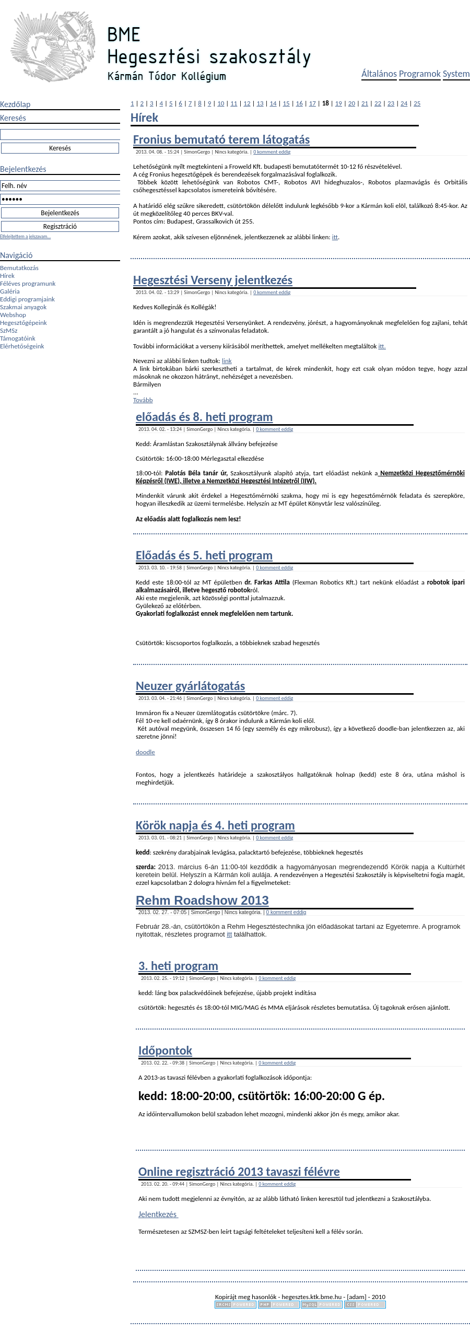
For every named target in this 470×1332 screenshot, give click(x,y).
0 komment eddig (271, 151)
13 (259, 103)
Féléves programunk (27, 283)
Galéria (10, 291)
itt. (382, 346)
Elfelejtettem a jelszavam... (25, 236)
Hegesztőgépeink (23, 322)
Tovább (143, 400)
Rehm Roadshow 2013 (202, 900)
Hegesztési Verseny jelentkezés (212, 279)
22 (377, 103)
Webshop (13, 315)
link (227, 361)
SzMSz (8, 330)
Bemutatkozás (19, 268)
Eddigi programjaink (27, 299)
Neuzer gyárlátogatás (190, 685)
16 (299, 103)
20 (351, 103)
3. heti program (178, 965)
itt (335, 237)
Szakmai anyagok (23, 307)
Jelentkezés (158, 1214)
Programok (420, 73)
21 (364, 103)
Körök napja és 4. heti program (215, 825)
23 (390, 103)
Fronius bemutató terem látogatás (221, 139)
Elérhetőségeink (22, 346)
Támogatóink (18, 338)
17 (312, 103)
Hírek (7, 275)
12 (246, 103)
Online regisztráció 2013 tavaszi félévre (239, 1171)
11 (233, 103)
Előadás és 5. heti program (204, 555)
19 (338, 103)
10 (220, 103)
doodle (145, 752)
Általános (379, 73)
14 (272, 103)
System (456, 73)
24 (404, 103)
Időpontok (165, 1050)
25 (417, 103)
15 (286, 103)
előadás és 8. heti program (204, 416)
